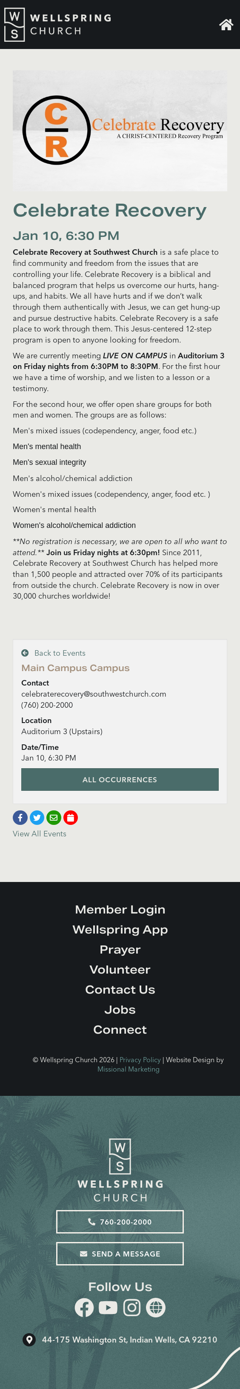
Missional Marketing (128, 1069)
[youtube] (108, 1309)
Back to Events (53, 653)
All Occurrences (120, 779)
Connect (120, 1030)
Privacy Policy (140, 1059)
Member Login (120, 909)
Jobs (120, 1010)
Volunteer (120, 970)
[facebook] (84, 1309)
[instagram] (132, 1309)
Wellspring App (120, 929)
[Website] (156, 1307)
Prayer (120, 949)
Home (226, 24)
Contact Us (120, 990)
